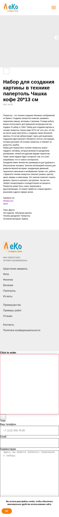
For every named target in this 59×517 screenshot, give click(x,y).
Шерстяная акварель (15, 268)
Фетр (6, 274)
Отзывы (7, 316)
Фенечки (8, 279)
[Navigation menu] (53, 7)
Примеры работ (12, 310)
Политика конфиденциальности (21, 330)
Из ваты (7, 296)
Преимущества (12, 305)
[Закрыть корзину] (3, 416)
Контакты (8, 324)
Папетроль (9, 290)
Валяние (8, 285)
